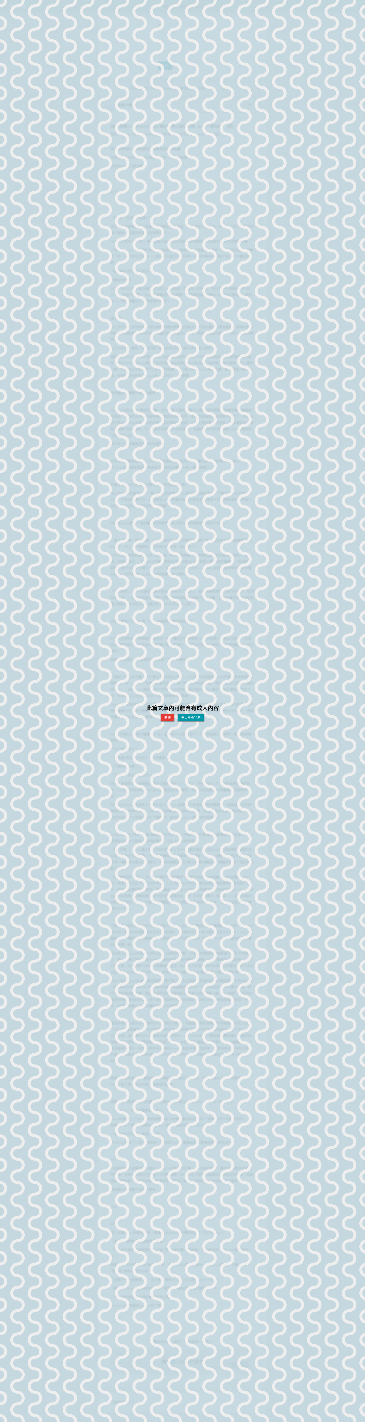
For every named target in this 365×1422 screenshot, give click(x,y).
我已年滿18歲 (191, 717)
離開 (167, 717)
